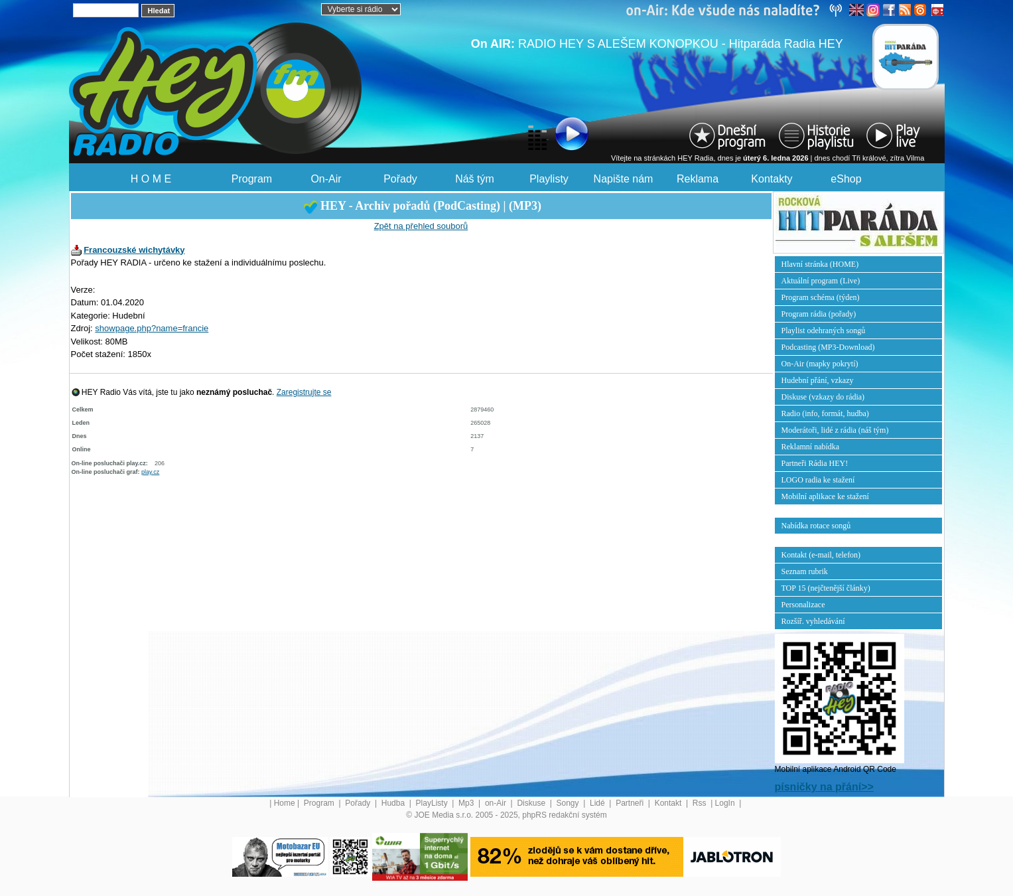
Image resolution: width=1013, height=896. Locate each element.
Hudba (394, 803)
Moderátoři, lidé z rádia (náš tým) (835, 430)
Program (252, 179)
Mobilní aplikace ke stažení (825, 496)
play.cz (150, 472)
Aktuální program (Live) (820, 280)
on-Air (496, 803)
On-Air (325, 179)
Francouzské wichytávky (134, 250)
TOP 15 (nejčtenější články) (825, 588)
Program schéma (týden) (820, 297)
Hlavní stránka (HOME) (820, 264)
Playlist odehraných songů (823, 330)
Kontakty (771, 179)
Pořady (400, 179)
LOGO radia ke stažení (818, 480)
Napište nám (623, 179)
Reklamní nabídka (810, 446)
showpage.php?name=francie (151, 328)
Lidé (598, 803)
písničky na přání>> (824, 786)
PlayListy (433, 803)
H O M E (151, 179)
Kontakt (669, 803)
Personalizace (803, 604)
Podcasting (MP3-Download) (828, 347)
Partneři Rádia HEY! (814, 463)
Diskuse (532, 803)
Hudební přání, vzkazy (817, 380)
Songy (569, 803)
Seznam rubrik (804, 571)
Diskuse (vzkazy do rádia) (823, 397)
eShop (846, 179)
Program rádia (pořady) (818, 314)
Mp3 (467, 803)
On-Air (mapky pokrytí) (819, 363)
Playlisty (549, 179)
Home (284, 803)
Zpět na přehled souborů (421, 226)
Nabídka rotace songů (816, 525)
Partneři (630, 803)
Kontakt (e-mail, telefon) (821, 555)
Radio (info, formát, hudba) (825, 413)
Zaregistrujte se (304, 392)
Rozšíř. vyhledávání (813, 621)
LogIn (726, 803)
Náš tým (474, 179)
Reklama (697, 179)
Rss (701, 803)
